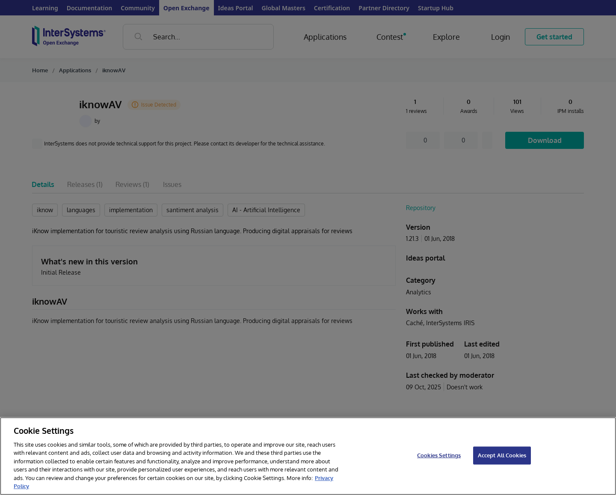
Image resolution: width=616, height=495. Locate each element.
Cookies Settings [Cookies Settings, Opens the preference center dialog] (439, 455)
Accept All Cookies (502, 455)
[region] (308, 456)
